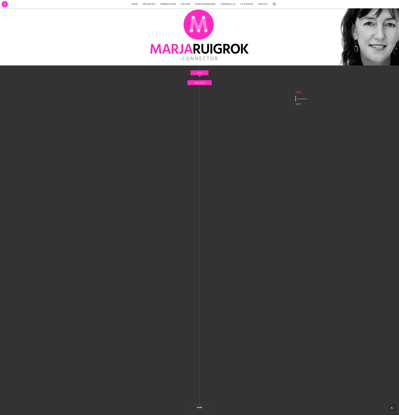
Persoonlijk (228, 4)
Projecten (149, 4)
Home (134, 4)
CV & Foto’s (246, 4)
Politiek (185, 4)
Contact (263, 4)
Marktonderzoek (205, 4)
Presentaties (168, 4)
